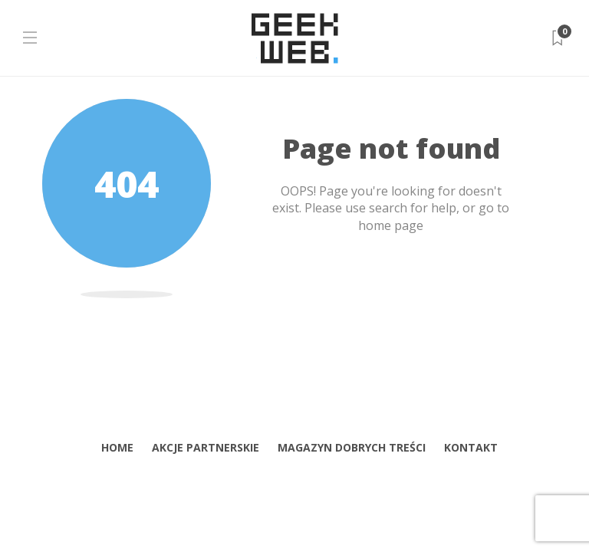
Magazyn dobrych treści (352, 447)
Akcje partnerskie (205, 447)
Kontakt (471, 447)
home (117, 447)
